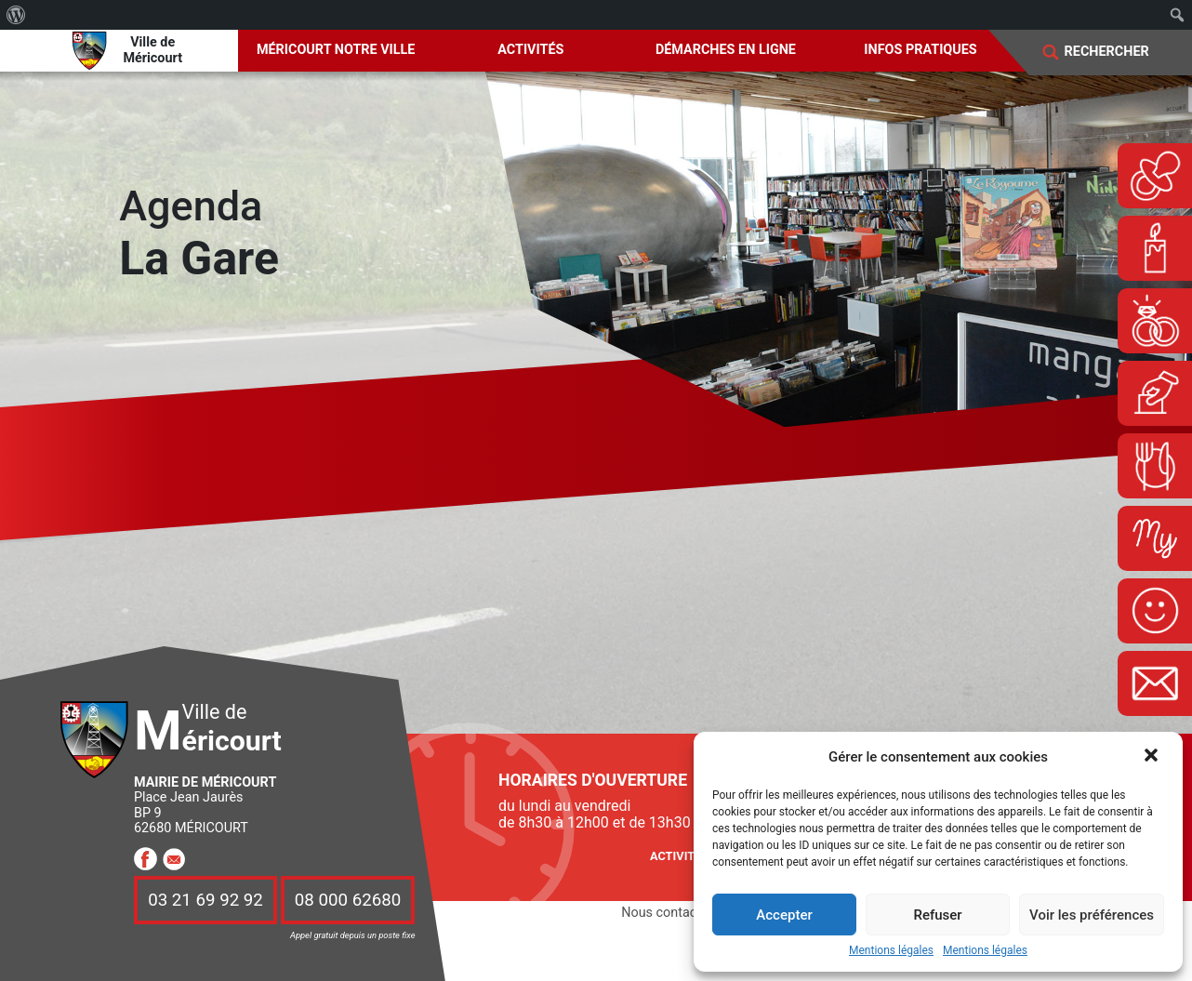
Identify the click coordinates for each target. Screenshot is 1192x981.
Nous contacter (666, 913)
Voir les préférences (1091, 915)
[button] (1153, 757)
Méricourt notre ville (336, 50)
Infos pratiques (920, 50)
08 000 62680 (348, 900)
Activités (530, 50)
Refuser (937, 915)
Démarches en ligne (726, 50)
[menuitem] (16, 15)
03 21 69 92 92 (205, 900)
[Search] (1118, 52)
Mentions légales (891, 951)
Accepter (784, 915)
